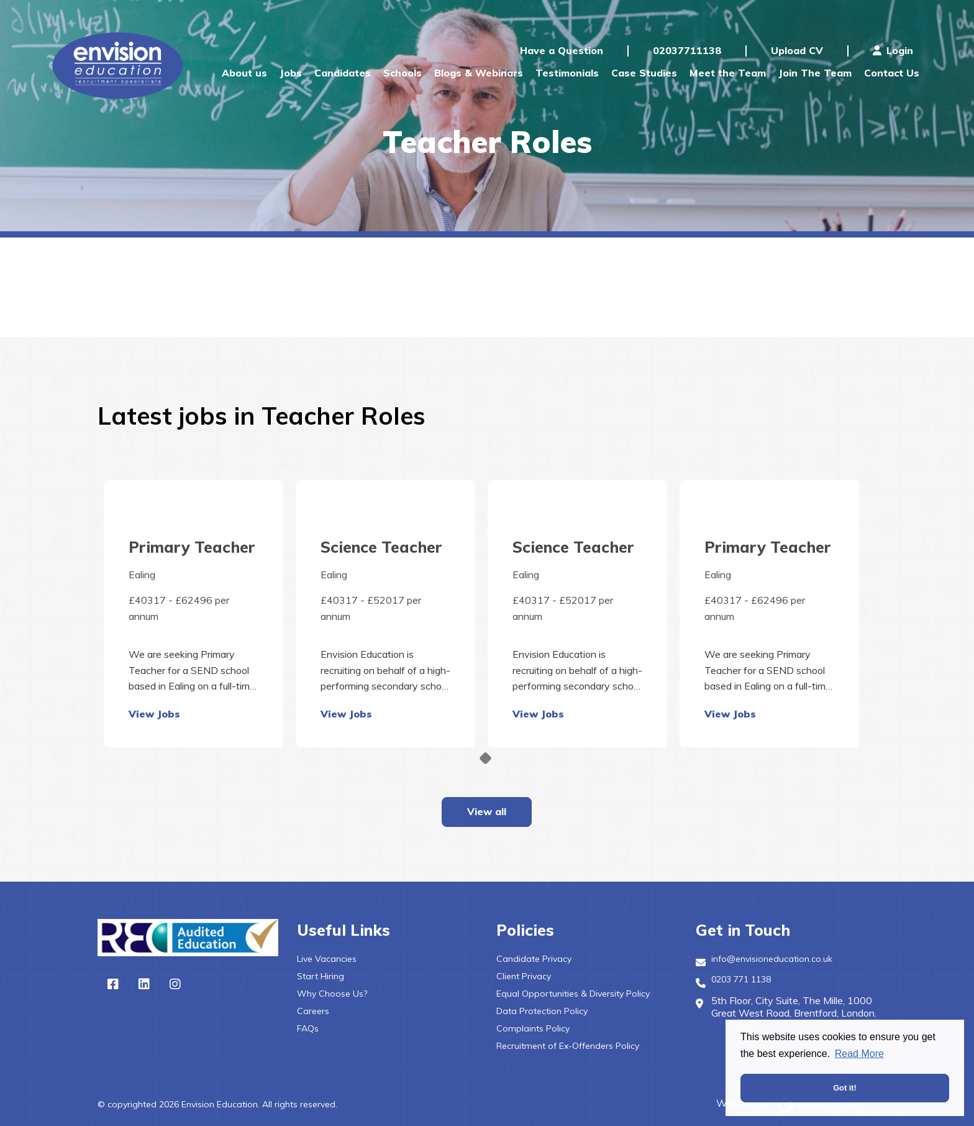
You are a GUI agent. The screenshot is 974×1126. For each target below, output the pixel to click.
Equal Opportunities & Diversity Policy (573, 993)
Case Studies (644, 73)
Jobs (291, 73)
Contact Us (891, 73)
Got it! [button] (845, 1087)
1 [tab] (485, 758)
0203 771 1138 (741, 979)
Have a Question (561, 50)
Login (893, 50)
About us (244, 73)
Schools (402, 73)
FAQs (308, 1028)
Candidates (342, 73)
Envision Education (119, 65)
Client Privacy (523, 976)
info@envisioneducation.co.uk (771, 958)
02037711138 (687, 50)
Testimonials (567, 73)
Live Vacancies (327, 958)
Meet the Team (728, 73)
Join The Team (815, 73)
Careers (313, 1011)
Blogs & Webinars (478, 73)
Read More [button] (859, 1053)
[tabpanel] (193, 613)
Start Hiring (320, 976)
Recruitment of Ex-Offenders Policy (567, 1045)
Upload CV (797, 50)
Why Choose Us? (332, 993)
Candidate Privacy (533, 958)
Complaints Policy (533, 1028)
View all (486, 811)
